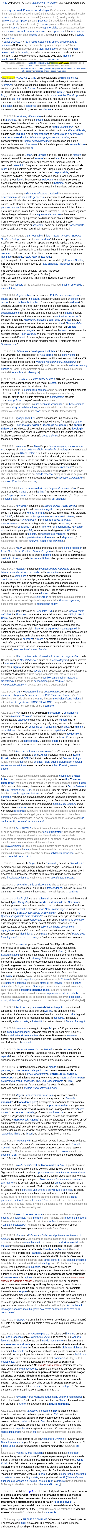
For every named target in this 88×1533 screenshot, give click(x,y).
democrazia (21, 1021)
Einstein (55, 695)
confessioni (8, 59)
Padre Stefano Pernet (72, 1077)
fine (39, 691)
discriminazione (9, 579)
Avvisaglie (77, 477)
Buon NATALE (23, 828)
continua (73, 891)
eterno (63, 330)
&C (19, 1000)
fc (18, 611)
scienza (38, 761)
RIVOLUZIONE (28, 453)
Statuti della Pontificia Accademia (37, 449)
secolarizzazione (10, 312)
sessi (30, 1133)
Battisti (48, 1049)
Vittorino (32, 488)
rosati (4, 1000)
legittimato (81, 1354)
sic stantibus (56, 540)
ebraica (5, 369)
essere (39, 158)
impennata (52, 993)
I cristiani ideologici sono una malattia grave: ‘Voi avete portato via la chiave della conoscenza (41, 1309)
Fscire (61, 951)
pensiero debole (24, 1112)
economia (58, 1017)
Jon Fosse (54, 319)
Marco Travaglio (34, 1452)
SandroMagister (59, 660)
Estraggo (46, 256)
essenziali (8, 52)
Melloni (12, 1000)
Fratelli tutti (77, 863)
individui (58, 982)
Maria (44, 1165)
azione (8, 498)
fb (74, 488)
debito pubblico (71, 993)
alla (27, 1119)
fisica (47, 761)
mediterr (21, 944)
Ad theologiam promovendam (66, 446)
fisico (64, 71)
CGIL (24, 1523)
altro (58, 158)
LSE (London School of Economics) (37, 912)
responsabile (61, 172)
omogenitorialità (61, 526)
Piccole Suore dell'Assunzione (40, 1088)
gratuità (60, 1480)
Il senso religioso (71, 547)
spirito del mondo (10, 1431)
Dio (18, 393)
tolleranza (46, 926)
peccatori (43, 20)
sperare (68, 295)
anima (40, 491)
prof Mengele (20, 902)
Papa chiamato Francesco (56, 263)
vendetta (67, 1049)
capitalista (59, 730)
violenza (67, 1347)
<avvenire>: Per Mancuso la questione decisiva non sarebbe (49, 1396)
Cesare (15, 27)
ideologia (77, 428)
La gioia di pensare (59, 488)
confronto (31, 105)
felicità (55, 126)
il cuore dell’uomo (26, 68)
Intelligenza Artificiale (43, 351)
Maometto (18, 1351)
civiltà (72, 1014)
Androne (21, 807)
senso (33, 34)
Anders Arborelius (59, 568)
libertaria (40, 512)
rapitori (5, 1056)
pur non (17, 98)
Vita (5, 2)
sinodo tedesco (44, 474)
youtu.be (22, 1165)
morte (42, 902)
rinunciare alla (9, 695)
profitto (65, 726)
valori (77, 48)
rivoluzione (66, 467)
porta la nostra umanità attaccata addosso (61, 1172)
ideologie (37, 958)
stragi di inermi (52, 1259)
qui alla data (58, 498)
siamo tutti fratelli (52, 832)
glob (26, 898)
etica (4, 169)
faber (41, 48)
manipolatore (8, 288)
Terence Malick (74, 323)
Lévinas (42, 154)
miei (30, 65)
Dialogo (16, 239)
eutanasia (23, 526)
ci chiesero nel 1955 (39, 695)
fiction (82, 782)
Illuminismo (26, 933)
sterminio (19, 165)
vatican (21, 446)
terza (63, 877)
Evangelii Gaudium (40, 1337)
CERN (27, 758)
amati (58, 1182)
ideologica (33, 372)
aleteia (20, 568)
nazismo (59, 183)
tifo (35, 516)
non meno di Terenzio (44, 2)
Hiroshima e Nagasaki (64, 628)
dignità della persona (35, 389)
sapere (80, 34)
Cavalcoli (53, 193)
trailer (52, 1221)
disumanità (57, 902)
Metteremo (30, 691)
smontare (47, 519)
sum (23, 495)
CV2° (57, 1414)
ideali (20, 179)
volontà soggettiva (45, 509)
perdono (49, 705)
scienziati (44, 898)
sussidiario (19, 1224)
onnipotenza (56, 1112)
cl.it (19, 547)
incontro (70, 1333)
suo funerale (57, 516)
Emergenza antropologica (44, 71)
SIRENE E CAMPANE (34, 1519)
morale (24, 52)
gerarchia (6, 796)
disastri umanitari (76, 1259)
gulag (48, 628)
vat (29, 1165)
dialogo (66, 1386)
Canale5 (7, 1224)
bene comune (76, 404)
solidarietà (56, 853)
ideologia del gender (55, 425)
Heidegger (48, 179)
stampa (21, 1319)
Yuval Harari (46, 354)
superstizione (77, 144)
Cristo (22, 1403)
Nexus (71, 354)
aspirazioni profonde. (67, 316)
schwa (65, 523)
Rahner (15, 207)
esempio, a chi (9, 1154)
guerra (20, 695)
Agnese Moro (32, 1049)
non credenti (43, 239)
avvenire (21, 505)
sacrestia (51, 1512)
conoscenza (11, 1277)
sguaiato (42, 516)
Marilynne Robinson (35, 319)
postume (34, 540)
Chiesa (32, 88)
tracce (20, 1235)
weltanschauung (78, 365)
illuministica (33, 1267)
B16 (55, 1410)
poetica (5, 1217)
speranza (28, 639)
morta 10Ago (69, 505)
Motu (37, 446)
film (61, 323)
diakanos (29, 295)
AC (68, 530)
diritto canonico (68, 77)
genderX (19, 1119)
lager (38, 628)
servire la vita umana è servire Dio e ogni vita (47, 1189)
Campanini (60, 1358)
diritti (8, 516)
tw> (34, 884)
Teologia (64, 449)
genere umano (52, 691)
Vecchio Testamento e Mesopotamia (56, 361)
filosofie (67, 55)
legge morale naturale (48, 214)
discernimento (9, 197)
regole (23, 1291)
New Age (72, 677)
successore (63, 477)
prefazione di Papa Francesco (17, 1081)
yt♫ (27, 418)
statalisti (44, 982)
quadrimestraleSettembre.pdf (46, 1007)
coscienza (6, 253)
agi (18, 691)
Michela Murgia (51, 505)
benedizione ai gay (47, 603)
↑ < (9, 77)
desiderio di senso (11, 558)
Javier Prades (22, 551)
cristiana (74, 302)
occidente (25, 1102)
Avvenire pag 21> (40, 1333)
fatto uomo (9, 1445)
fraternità (37, 1021)
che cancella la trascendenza (28, 31)
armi (39, 698)
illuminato (50, 48)
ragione (47, 554)
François (36, 1095)
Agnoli (44, 754)
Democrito (35, 116)
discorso (45, 1410)
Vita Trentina (11, 789)
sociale (37, 670)
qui (32, 147)
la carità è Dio (39, 1200)
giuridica (7, 105)
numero (63, 719)
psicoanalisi (54, 712)
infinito (22, 337)
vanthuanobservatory (14, 684)
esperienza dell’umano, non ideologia (28, 10)
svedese (44, 568)
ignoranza (31, 144)
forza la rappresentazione (25, 793)
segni (30, 330)
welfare (48, 1010)
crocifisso (73, 1452)
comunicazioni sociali (19, 1031)
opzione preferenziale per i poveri (29, 1070)
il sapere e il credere (74, 1217)
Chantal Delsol (28, 660)
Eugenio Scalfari (74, 260)
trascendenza (54, 888)
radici (24, 1421)
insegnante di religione (52, 533)
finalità (68, 312)
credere (10, 38)
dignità (17, 667)
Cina (33, 77)
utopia (9, 975)
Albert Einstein (60, 765)
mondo (8, 31)
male (59, 71)
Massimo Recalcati (21, 716)
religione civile (62, 1501)
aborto (45, 526)
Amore (39, 639)
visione (30, 512)
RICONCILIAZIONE (41, 702)
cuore (7, 17)
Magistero (67, 537)
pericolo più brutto (28, 425)
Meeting (21, 1140)
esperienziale (49, 27)
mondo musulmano (52, 1340)
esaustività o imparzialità (37, 63)
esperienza (58, 31)
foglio (20, 295)
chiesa (70, 516)
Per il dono (21, 1007)
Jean (28, 1095)
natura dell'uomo (59, 1403)
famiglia (21, 982)
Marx (44, 933)
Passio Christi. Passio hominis (31, 649)
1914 (28, 856)
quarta (70, 877)
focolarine (19, 810)
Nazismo (73, 902)
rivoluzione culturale (18, 1344)
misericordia (77, 31)
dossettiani (75, 996)
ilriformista (22, 351)
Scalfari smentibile (72, 284)
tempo (27, 140)
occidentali (35, 919)
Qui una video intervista (50, 1081)
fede (20, 256)
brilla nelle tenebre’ (28, 302)
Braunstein (48, 1095)
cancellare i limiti (11, 1133)
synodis (44, 540)
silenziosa (68, 853)
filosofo (39, 119)
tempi (20, 1049)
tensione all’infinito (40, 558)
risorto (43, 24)
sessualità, (38, 225)
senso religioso (17, 765)
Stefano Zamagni (75, 1021)
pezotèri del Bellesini (64, 803)
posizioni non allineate (40, 537)
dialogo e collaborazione (23, 407)
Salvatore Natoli (10, 954)
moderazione (41, 133)
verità (14, 702)
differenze (7, 428)
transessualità (76, 225)
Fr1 (33, 418)
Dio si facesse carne (12, 1442)
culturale (46, 109)
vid (28, 1140)
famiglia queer (29, 519)
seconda (54, 877)
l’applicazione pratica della (44, 600)
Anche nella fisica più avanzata (32, 751)
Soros (36, 986)
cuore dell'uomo (15, 856)
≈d (17, 379)
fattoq (20, 1452)
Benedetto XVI (44, 611)
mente (22, 491)
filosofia (77, 154)
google (20, 418)
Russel (66, 695)
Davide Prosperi (42, 551)
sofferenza (67, 1473)
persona (5, 207)
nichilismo (10, 730)
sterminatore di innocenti (30, 821)
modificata (53, 63)
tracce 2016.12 (12, 41)
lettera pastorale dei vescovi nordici (20, 572)
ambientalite (59, 677)
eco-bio (46, 677)
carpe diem (29, 979)
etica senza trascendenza (48, 404)
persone (36, 1386)
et (2, 530)
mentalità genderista (33, 197)
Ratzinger (36, 1252)
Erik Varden (56, 295)
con (38, 411)
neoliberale (73, 733)
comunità (26, 1042)
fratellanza (13, 877)
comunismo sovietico (72, 919)
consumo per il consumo (42, 726)
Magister (59, 681)
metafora (38, 1217)
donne (78, 421)
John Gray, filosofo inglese (53, 909)
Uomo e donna (50, 435)
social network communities (22, 1035)
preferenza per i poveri (15, 20)
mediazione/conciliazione (67, 698)
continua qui (52, 59)
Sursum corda (9, 344)
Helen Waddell (28, 333)
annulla (78, 425)
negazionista (8, 1361)
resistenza (9, 1477)
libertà (41, 1473)
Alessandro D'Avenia (52, 1438)
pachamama (40, 681)
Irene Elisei (7, 551)
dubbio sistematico (61, 761)
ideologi (46, 1263)
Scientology (7, 681)
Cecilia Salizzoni (76, 786)
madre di (53, 1165)
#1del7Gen (25, 789)
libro (48, 235)
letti (68, 319)
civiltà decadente (28, 1368)
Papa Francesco (13, 1337)
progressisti (19, 909)
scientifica (17, 372)
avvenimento (14, 845)
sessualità (52, 572)
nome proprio (30, 740)
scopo (4, 302)
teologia (31, 533)
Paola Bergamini (36, 1074)
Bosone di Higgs (72, 758)
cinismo (78, 726)
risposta (18, 284)
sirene (23, 1347)
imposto (45, 593)
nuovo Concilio (12, 481)
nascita (34, 1119)
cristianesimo (71, 712)
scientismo (23, 719)
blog (31, 863)
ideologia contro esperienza (51, 68)
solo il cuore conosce (29, 1214)
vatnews (71, 1035)
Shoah (28, 154)
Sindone (20, 614)
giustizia (35, 298)
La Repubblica (35, 235)
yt (19, 1519)
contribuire (20, 575)
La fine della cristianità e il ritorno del (51, 656)
